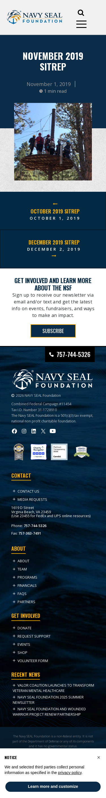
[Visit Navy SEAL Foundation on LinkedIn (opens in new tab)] (34, 431)
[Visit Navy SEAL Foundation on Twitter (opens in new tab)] (43, 431)
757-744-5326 (35, 525)
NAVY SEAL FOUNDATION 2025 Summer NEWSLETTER (48, 700)
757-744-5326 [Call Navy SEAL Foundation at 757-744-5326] (73, 354)
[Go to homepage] (35, 17)
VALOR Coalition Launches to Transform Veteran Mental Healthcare (53, 688)
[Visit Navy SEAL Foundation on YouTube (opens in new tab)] (53, 431)
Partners (24, 601)
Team (20, 569)
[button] (98, 757)
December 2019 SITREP (54, 242)
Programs (25, 577)
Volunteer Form (30, 660)
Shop (20, 652)
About (21, 561)
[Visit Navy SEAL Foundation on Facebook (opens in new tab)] (14, 431)
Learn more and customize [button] (53, 786)
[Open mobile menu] (81, 24)
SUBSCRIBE (53, 330)
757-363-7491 (29, 533)
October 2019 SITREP (55, 211)
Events (21, 644)
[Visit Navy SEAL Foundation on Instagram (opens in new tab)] (24, 431)
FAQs (20, 593)
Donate (22, 628)
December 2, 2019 (54, 249)
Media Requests (30, 499)
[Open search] (80, 12)
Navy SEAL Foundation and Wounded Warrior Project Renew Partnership (49, 712)
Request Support (32, 636)
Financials (25, 585)
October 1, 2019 (55, 218)
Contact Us (26, 491)
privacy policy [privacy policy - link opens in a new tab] (69, 772)
